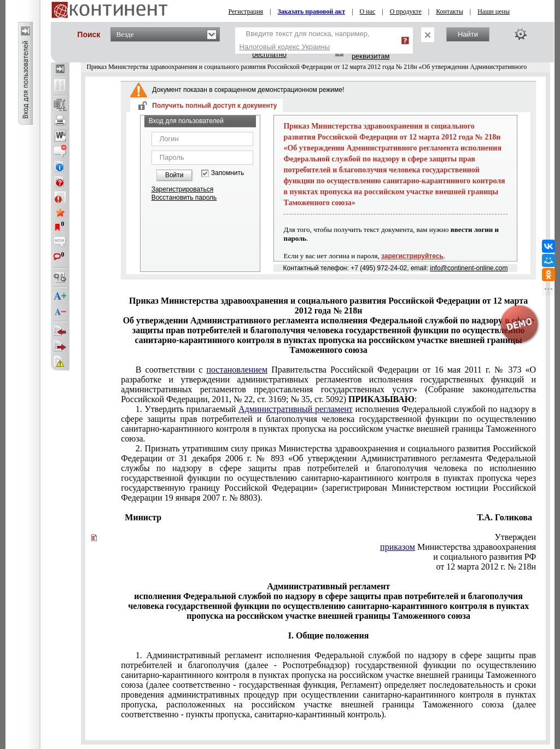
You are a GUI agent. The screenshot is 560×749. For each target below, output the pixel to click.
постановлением (236, 369)
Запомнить (227, 173)
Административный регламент (295, 409)
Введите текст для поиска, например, (305, 40)
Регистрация (246, 11)
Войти (174, 175)
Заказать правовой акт (312, 11)
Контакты (449, 11)
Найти (468, 34)
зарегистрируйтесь (412, 256)
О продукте (406, 11)
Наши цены (493, 11)
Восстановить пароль (184, 197)
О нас (368, 11)
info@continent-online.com (469, 268)
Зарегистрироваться (182, 189)
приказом (397, 546)
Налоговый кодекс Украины (285, 47)
